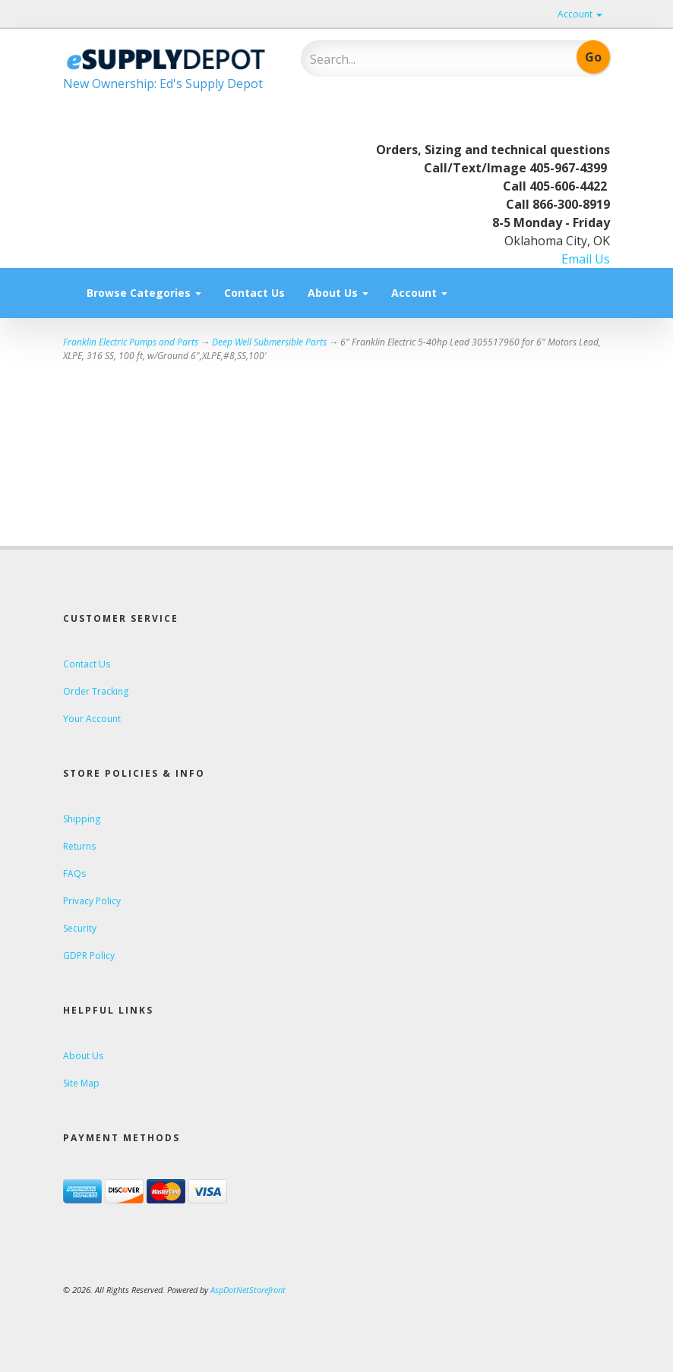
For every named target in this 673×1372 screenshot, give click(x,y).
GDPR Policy (89, 955)
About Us (338, 292)
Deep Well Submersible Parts (269, 342)
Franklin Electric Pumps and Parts (130, 342)
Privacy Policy (92, 900)
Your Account (92, 718)
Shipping (81, 818)
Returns (79, 846)
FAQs (74, 873)
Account (580, 14)
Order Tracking (95, 691)
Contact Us (254, 292)
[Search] (409, 59)
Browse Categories (144, 292)
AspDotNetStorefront (248, 1289)
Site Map (81, 1083)
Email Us (585, 259)
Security (79, 928)
